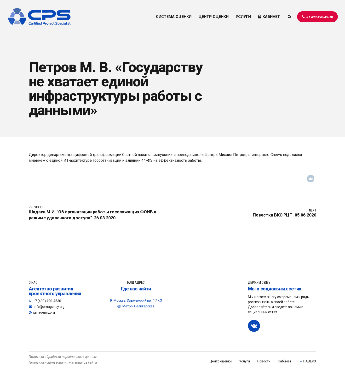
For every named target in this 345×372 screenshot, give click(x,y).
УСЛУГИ (243, 16)
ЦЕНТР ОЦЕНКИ (214, 16)
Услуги (244, 361)
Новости (263, 361)
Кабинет (284, 361)
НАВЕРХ (309, 361)
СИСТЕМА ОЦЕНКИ (173, 16)
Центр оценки (221, 361)
